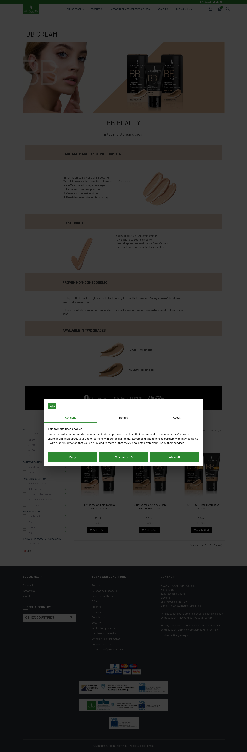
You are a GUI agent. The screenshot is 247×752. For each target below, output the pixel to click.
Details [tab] (123, 360)
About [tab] (177, 360)
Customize (123, 400)
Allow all (174, 400)
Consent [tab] (70, 360)
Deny (72, 400)
